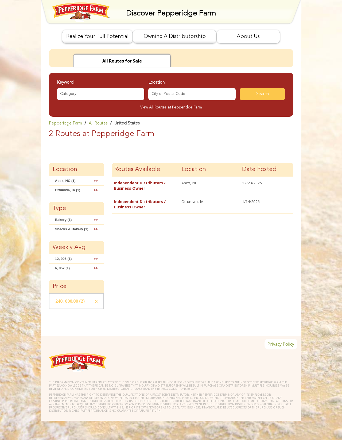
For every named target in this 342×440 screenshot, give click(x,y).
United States (127, 123)
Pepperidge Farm (65, 123)
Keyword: (65, 82)
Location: (156, 82)
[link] (171, 123)
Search (262, 94)
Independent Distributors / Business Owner (140, 185)
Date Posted (259, 169)
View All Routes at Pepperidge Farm (171, 107)
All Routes (98, 123)
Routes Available (137, 169)
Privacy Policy (279, 345)
